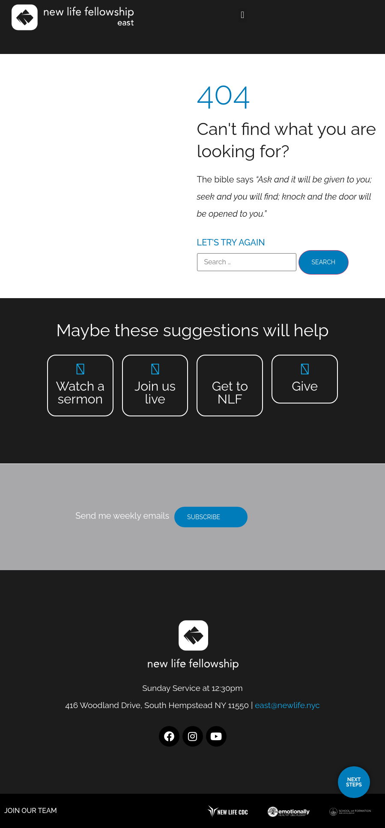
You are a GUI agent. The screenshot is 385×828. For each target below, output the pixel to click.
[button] (250, 15)
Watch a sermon (80, 393)
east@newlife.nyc (287, 705)
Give (305, 386)
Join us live (155, 393)
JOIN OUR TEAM (30, 811)
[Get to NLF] (229, 369)
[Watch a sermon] (80, 369)
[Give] (304, 369)
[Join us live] (155, 369)
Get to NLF (230, 393)
